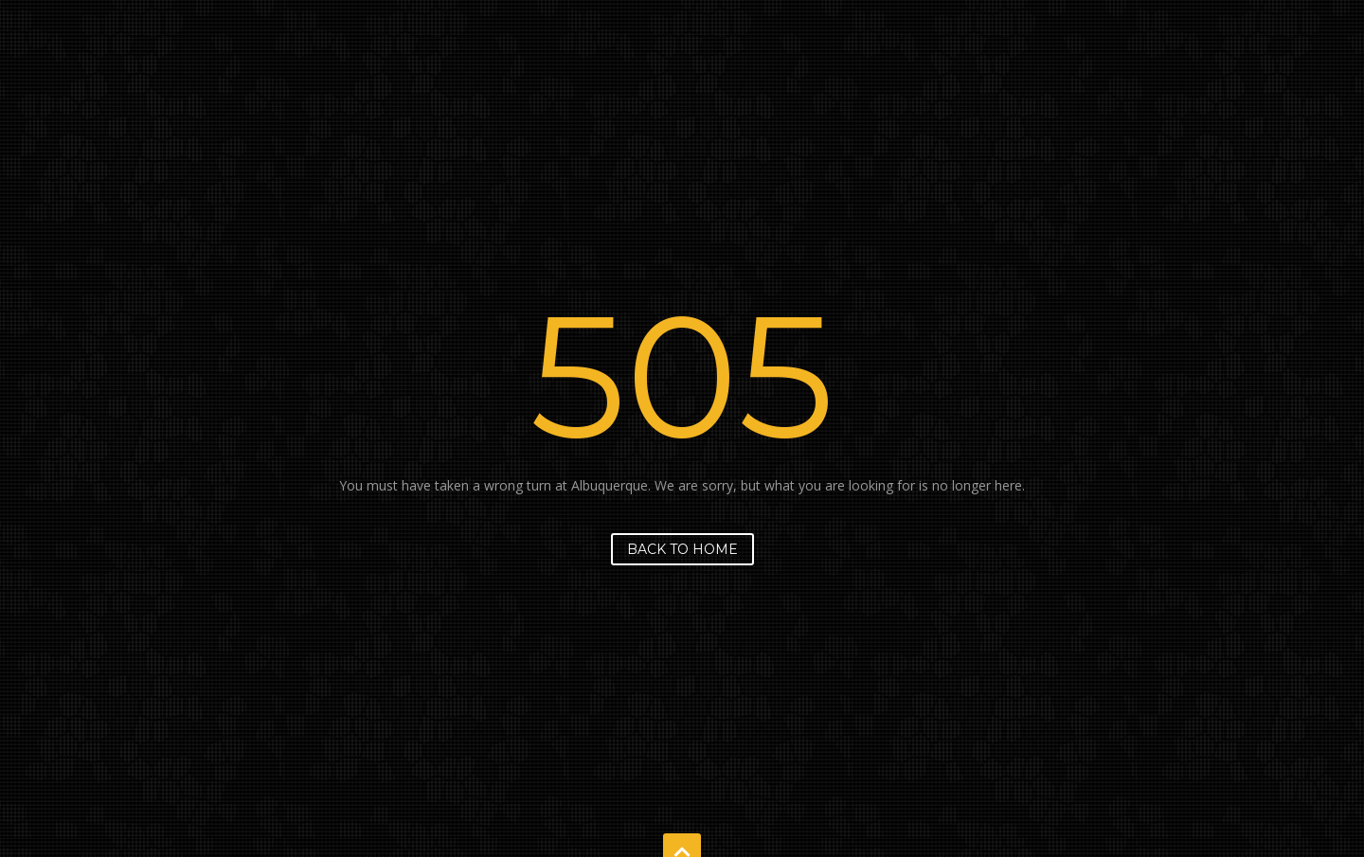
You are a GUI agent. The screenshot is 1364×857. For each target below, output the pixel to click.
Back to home (682, 549)
